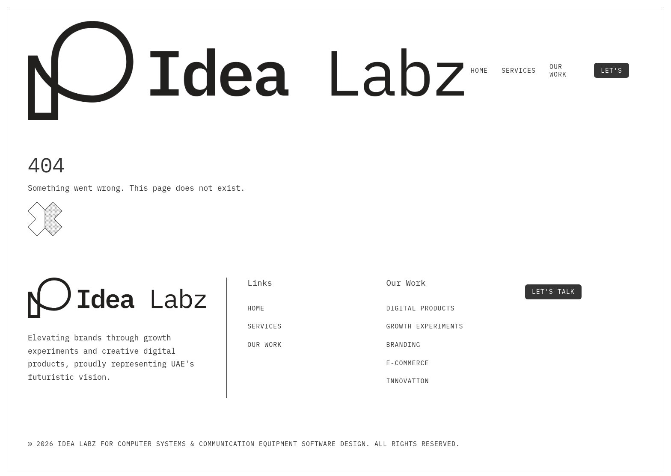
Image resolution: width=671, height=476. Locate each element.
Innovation (407, 381)
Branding (403, 344)
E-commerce (407, 363)
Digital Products (420, 308)
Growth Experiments (424, 326)
